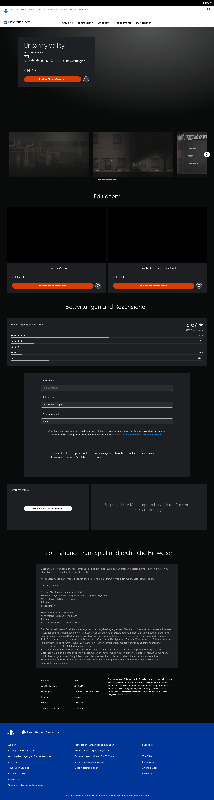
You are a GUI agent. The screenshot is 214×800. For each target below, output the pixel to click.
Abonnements (123, 19)
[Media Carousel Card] (49, 151)
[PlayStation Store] (18, 18)
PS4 (30, 9)
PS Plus (40, 9)
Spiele (13, 9)
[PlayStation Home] (6, 9)
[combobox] (107, 385)
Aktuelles (67, 19)
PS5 (22, 9)
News (62, 9)
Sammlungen (85, 19)
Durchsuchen (143, 19)
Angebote (104, 19)
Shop (72, 9)
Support (82, 9)
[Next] (207, 151)
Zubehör (51, 9)
